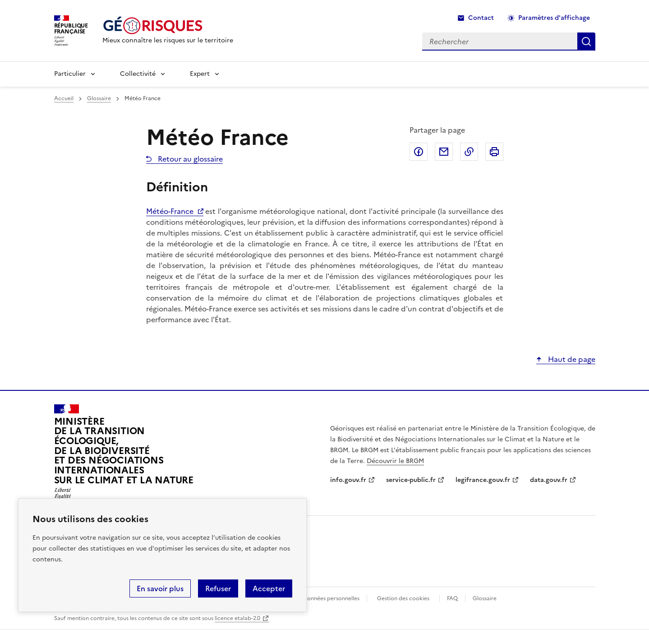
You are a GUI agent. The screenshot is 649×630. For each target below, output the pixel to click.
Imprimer (494, 152)
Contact (481, 18)
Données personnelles (331, 598)
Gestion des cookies (403, 598)
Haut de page (570, 359)
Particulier (70, 74)
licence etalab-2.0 (237, 618)
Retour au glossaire (189, 158)
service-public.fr (411, 480)
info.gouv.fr (348, 480)
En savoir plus (160, 588)
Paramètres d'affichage (554, 18)
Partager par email (444, 152)
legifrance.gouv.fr (483, 480)
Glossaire (99, 98)
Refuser (218, 588)
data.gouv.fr (548, 480)
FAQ (452, 598)
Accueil (64, 98)
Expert (200, 74)
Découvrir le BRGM (395, 461)
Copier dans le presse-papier (469, 152)
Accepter (269, 588)
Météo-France (169, 211)
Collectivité (138, 74)
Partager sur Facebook (419, 152)
